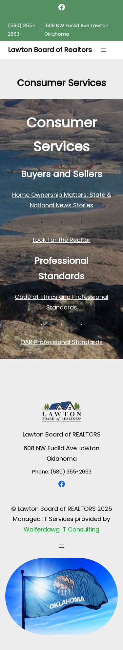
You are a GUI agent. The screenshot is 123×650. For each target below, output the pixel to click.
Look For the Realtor (62, 240)
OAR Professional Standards (61, 342)
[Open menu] (104, 50)
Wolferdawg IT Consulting (61, 529)
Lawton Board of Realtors (50, 49)
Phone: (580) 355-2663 (62, 471)
